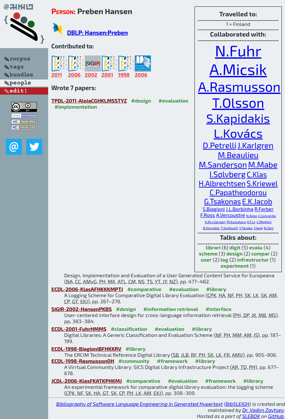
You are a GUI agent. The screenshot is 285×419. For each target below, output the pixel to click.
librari (213, 247)
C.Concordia (267, 216)
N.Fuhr (238, 50)
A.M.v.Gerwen (215, 222)
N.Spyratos (211, 228)
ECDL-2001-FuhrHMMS (79, 329)
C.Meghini (264, 222)
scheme (208, 253)
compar (260, 253)
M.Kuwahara (236, 222)
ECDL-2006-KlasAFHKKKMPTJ (87, 289)
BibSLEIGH (237, 404)
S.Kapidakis (238, 117)
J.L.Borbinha (239, 209)
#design (141, 100)
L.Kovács (238, 132)
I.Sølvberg (227, 174)
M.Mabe (262, 164)
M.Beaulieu (238, 155)
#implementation (76, 107)
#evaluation (173, 100)
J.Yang (258, 228)
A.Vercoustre (230, 215)
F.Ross (207, 215)
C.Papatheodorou (238, 192)
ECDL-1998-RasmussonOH (82, 361)
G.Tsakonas (222, 201)
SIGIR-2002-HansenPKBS (81, 309)
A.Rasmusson (239, 86)
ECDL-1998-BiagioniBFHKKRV (86, 349)
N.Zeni (268, 228)
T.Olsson (238, 102)
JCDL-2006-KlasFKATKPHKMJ (86, 381)
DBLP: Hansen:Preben (97, 32)
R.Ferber (264, 209)
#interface (218, 309)
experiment (235, 266)
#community (133, 361)
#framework (172, 361)
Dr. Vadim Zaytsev (263, 410)
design (234, 253)
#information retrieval (170, 309)
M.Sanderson (223, 164)
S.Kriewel (262, 183)
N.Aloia (251, 216)
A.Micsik (238, 69)
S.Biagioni (214, 209)
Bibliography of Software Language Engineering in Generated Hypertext (139, 404)
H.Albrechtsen (222, 183)
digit (234, 247)
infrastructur (253, 259)
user (206, 259)
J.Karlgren (255, 145)
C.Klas (257, 174)
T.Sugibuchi (229, 228)
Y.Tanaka (246, 228)
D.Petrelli (220, 145)
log (224, 259)
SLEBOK (251, 416)
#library (216, 289)
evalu (256, 247)
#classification (129, 329)
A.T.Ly (251, 222)
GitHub (276, 416)
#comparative (144, 289)
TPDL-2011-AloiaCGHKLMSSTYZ (89, 100)
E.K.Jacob (257, 201)
